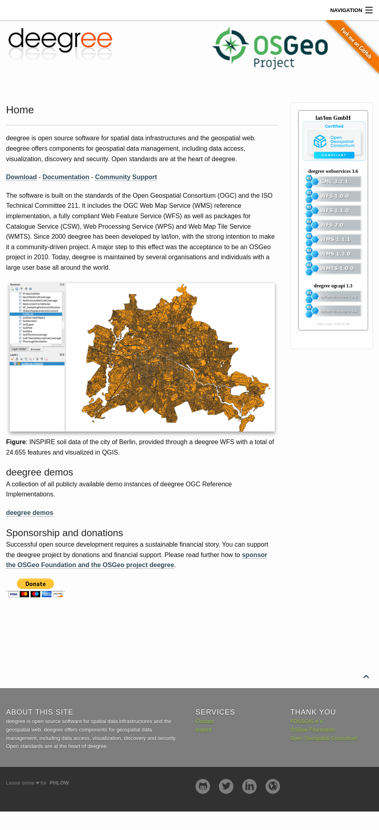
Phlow (59, 783)
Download (21, 177)
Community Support (126, 177)
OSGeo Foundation (313, 730)
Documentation (66, 177)
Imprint (204, 730)
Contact (205, 721)
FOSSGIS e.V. (307, 721)
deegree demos (29, 512)
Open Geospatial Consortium (324, 738)
